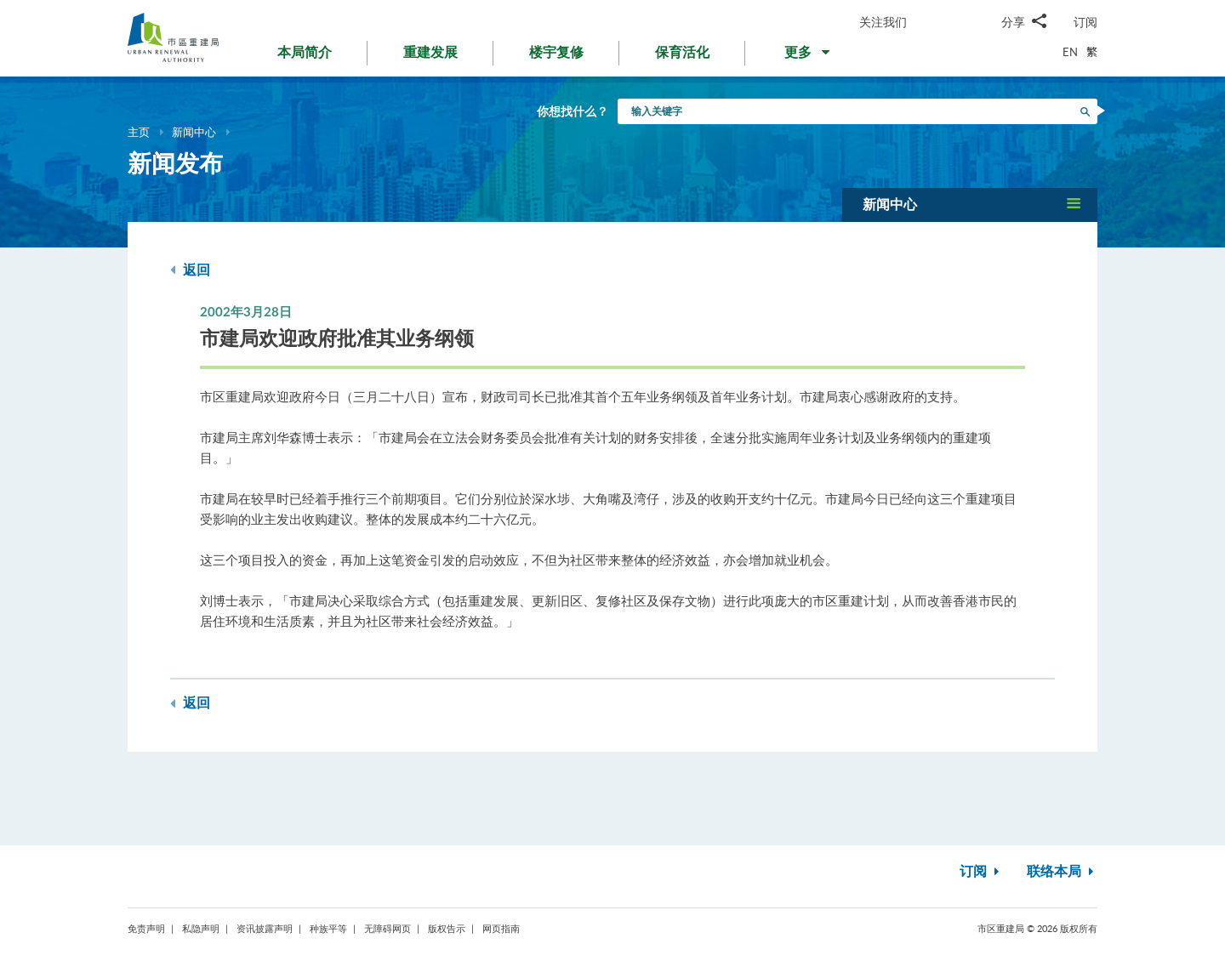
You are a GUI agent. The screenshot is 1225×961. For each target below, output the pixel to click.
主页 (139, 131)
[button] (809, 56)
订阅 (1085, 22)
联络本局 (1062, 872)
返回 (190, 270)
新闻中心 (194, 131)
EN (1070, 52)
